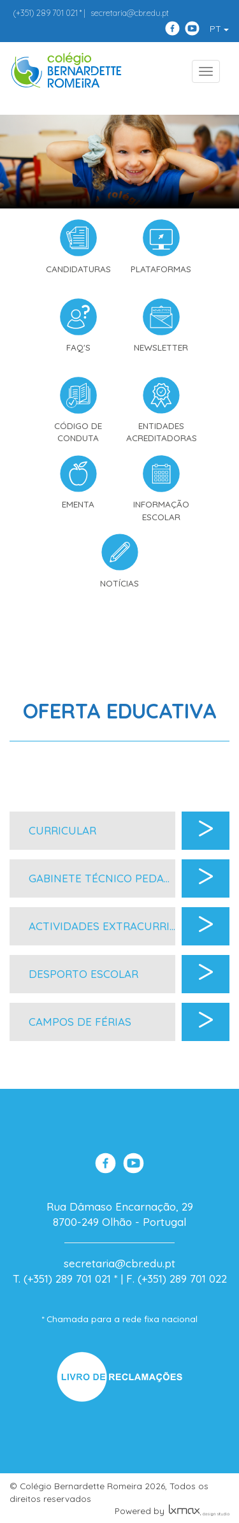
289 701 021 (45, 13)
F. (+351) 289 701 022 (176, 1278)
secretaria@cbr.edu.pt (130, 13)
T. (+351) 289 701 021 (62, 1278)
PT (219, 28)
